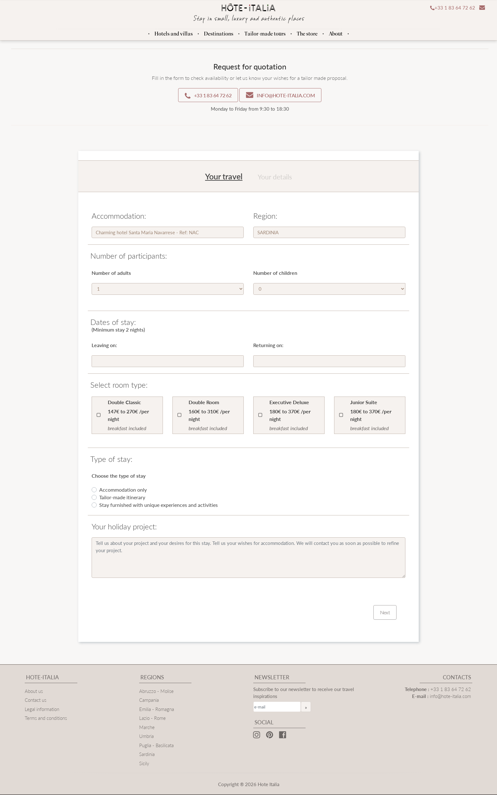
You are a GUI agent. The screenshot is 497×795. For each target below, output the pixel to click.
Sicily (144, 763)
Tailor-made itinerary (122, 497)
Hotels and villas (173, 33)
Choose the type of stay (118, 475)
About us (34, 691)
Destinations (218, 33)
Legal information (42, 709)
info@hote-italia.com (450, 696)
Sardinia (147, 754)
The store (307, 33)
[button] (451, 8)
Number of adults (111, 272)
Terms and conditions (46, 717)
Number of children (275, 272)
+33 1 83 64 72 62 (450, 689)
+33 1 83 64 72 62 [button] (208, 96)
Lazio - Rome (152, 717)
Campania (149, 699)
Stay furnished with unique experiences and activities (158, 504)
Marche (147, 727)
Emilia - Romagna (156, 709)
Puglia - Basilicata (156, 745)
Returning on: (268, 345)
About (336, 33)
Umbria (146, 736)
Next (385, 612)
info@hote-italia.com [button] (280, 95)
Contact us (35, 699)
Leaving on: (104, 345)
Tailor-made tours (265, 33)
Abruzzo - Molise (156, 691)
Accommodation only (123, 489)
